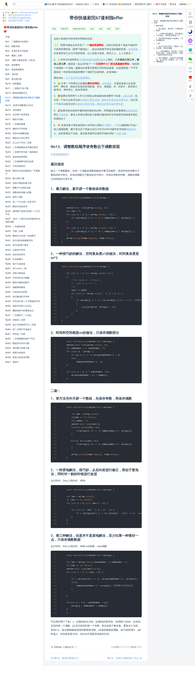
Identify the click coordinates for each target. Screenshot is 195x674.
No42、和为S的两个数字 (17, 245)
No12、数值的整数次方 (16, 93)
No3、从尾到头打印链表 (16, 51)
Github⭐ (185, 4)
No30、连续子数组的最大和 (18, 183)
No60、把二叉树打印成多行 (18, 329)
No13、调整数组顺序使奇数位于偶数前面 (22, 99)
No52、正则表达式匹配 (16, 292)
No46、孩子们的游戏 (15, 264)
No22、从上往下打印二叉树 (18, 142)
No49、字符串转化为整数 (17, 278)
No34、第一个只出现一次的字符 (20, 202)
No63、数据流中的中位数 (17, 343)
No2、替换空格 (12, 46)
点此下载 (121, 133)
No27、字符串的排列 (15, 166)
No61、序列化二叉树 (15, 334)
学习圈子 (107, 125)
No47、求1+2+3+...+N (15, 268)
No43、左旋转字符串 (15, 250)
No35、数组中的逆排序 (16, 206)
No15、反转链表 (13, 110)
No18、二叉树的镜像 (15, 124)
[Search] (27, 4)
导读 (7, 37)
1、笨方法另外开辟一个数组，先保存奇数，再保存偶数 (170, 47)
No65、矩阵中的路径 (15, 352)
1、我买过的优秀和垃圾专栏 (18, 15)
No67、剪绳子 (12, 362)
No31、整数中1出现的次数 (18, 188)
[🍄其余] (174, 4)
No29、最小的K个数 (14, 178)
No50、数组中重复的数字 (17, 282)
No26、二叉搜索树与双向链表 (19, 161)
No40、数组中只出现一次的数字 (20, 236)
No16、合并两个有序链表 (17, 114)
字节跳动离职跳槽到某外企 (93, 59)
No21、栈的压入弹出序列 (17, 138)
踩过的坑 (133, 110)
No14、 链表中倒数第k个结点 (19, 105)
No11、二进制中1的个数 (17, 88)
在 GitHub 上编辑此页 (62, 655)
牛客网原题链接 (60, 154)
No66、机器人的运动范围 (17, 357)
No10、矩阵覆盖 (13, 83)
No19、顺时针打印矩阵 (16, 129)
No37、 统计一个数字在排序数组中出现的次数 (23, 220)
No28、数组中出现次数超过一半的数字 (22, 172)
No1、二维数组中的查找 (16, 41)
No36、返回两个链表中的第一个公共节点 (22, 212)
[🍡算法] (97, 4)
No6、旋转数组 (12, 65)
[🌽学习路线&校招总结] (63, 4)
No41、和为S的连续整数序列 (19, 240)
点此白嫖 (128, 95)
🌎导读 (47, 4)
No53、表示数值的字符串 (17, 296)
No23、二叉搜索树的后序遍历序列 (21, 147)
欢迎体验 (133, 49)
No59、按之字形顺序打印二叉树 (20, 324)
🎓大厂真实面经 (110, 4)
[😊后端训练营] (126, 4)
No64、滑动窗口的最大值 (17, 348)
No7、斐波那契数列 (14, 69)
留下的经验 (62, 114)
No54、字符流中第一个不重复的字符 (22, 301)
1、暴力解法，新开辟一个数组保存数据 (170, 30)
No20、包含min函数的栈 (17, 133)
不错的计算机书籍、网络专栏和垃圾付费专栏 (104, 100)
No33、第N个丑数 (14, 197)
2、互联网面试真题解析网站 (18, 18)
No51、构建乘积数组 (15, 287)
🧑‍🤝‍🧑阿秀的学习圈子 (145, 4)
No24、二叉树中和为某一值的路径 (21, 152)
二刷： (159, 43)
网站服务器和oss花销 (29, 13)
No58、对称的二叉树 (15, 320)
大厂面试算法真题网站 (78, 77)
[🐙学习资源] (162, 4)
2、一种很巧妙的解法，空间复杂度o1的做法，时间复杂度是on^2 (170, 34)
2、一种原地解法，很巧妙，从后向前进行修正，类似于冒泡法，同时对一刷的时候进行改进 (170, 53)
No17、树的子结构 (14, 119)
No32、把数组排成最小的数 (18, 192)
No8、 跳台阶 (11, 74)
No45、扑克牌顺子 (14, 259)
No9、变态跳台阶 (13, 79)
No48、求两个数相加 (15, 273)
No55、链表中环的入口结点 (18, 306)
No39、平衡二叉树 (14, 231)
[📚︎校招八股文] (84, 4)
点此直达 (107, 83)
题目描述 (159, 26)
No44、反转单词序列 (15, 254)
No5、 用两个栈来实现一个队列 (20, 60)
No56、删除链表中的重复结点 (19, 310)
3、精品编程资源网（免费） (18, 20)
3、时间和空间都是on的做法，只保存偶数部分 (170, 39)
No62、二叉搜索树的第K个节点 (20, 338)
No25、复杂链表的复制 (16, 157)
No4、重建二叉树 (13, 55)
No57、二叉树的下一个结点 (18, 315)
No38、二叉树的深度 (15, 226)
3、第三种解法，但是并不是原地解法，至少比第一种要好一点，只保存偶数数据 (170, 60)
